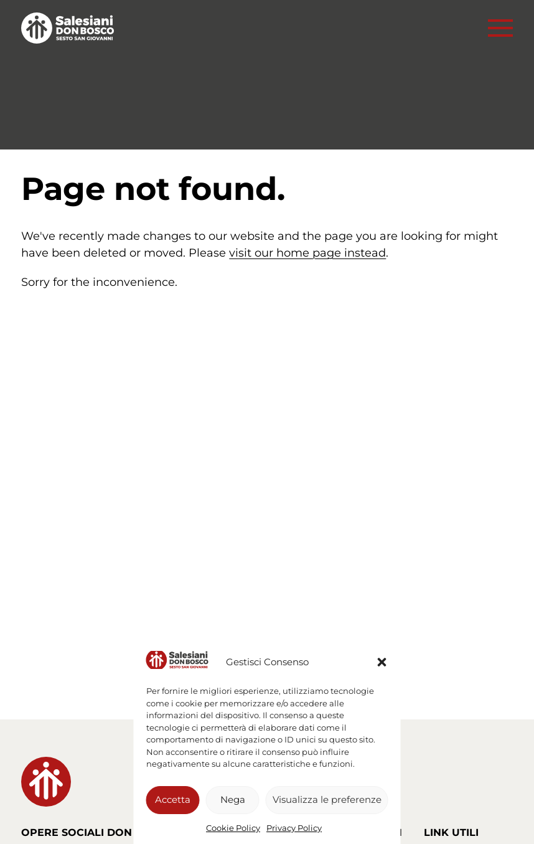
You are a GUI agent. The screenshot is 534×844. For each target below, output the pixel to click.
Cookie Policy (233, 828)
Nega (232, 799)
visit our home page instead (307, 253)
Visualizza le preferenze (327, 799)
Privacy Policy (294, 828)
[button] (382, 662)
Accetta (172, 799)
